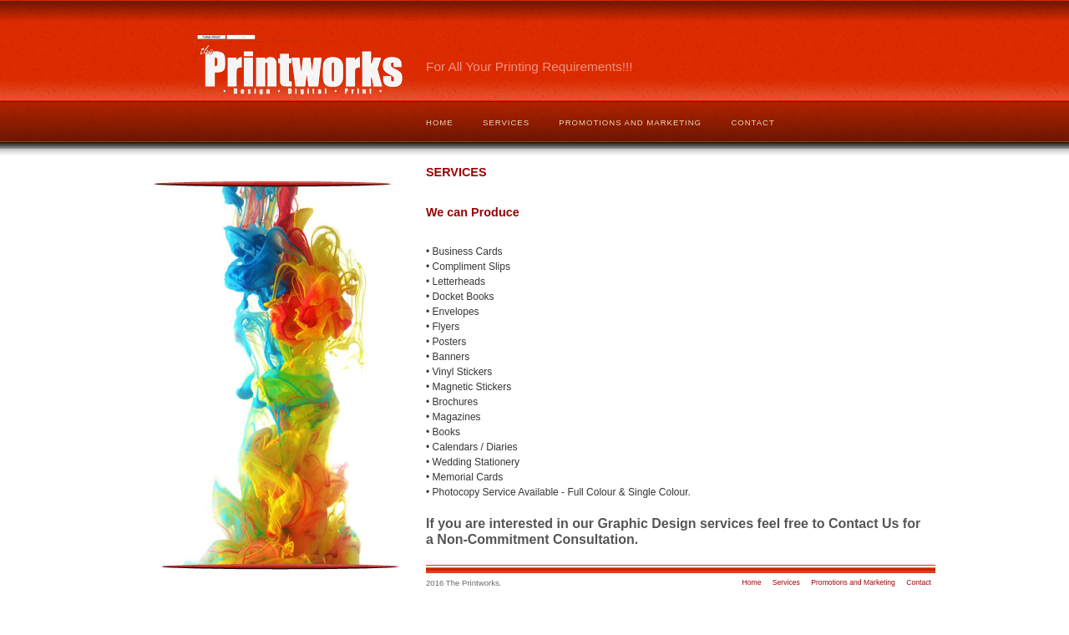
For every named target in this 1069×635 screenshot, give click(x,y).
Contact (752, 122)
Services (506, 122)
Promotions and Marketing (630, 122)
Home (439, 122)
